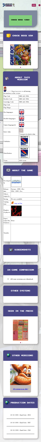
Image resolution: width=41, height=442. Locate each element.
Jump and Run (18, 203)
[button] (20, 67)
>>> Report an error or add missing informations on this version (17, 92)
